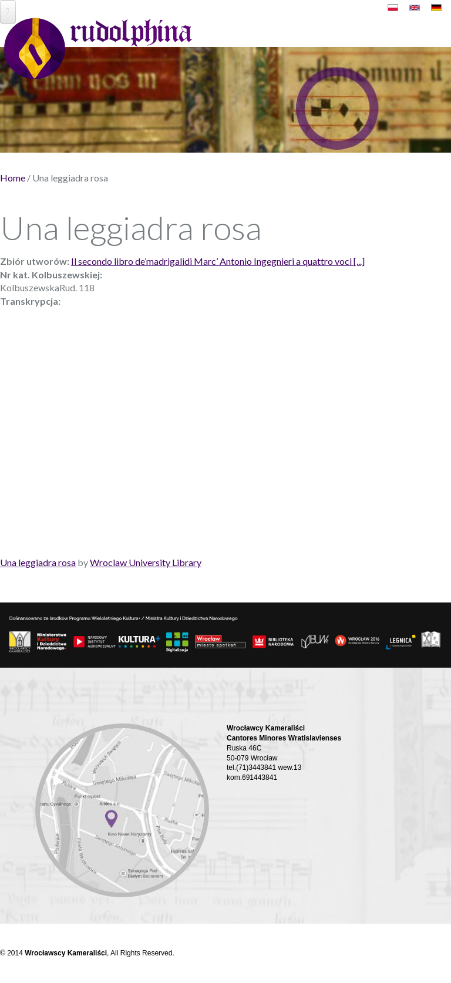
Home (12, 177)
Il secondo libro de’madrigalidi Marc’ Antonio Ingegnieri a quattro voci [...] (218, 261)
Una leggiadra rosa (38, 562)
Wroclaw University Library (145, 562)
